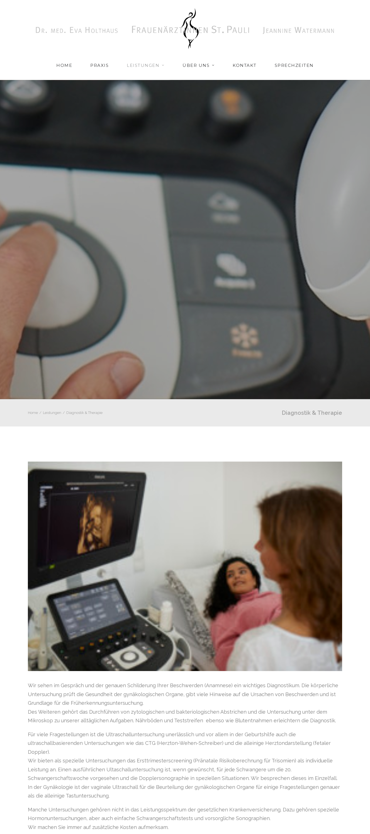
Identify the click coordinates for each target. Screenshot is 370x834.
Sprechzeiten (294, 65)
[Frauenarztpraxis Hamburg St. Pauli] (185, 28)
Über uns (198, 65)
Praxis (99, 65)
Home (64, 65)
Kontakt (245, 65)
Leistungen (145, 65)
